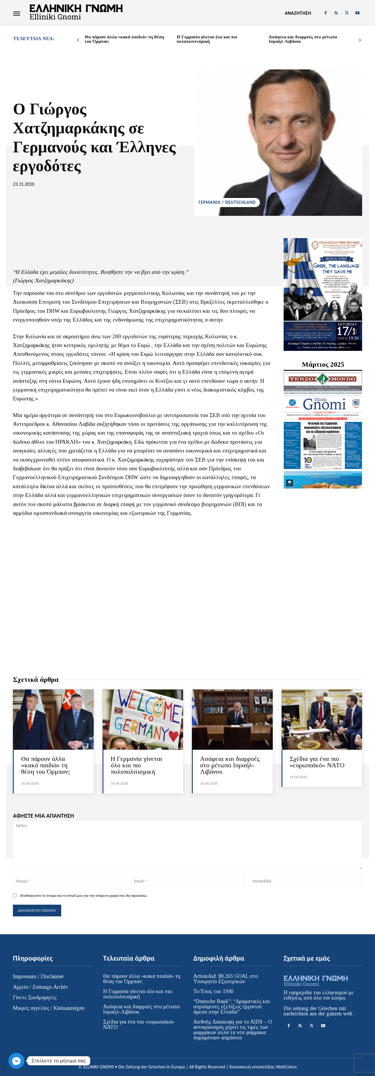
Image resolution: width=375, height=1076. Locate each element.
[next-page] (360, 40)
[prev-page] (78, 40)
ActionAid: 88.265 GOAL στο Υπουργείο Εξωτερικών (225, 978)
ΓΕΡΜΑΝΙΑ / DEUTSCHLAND (227, 202)
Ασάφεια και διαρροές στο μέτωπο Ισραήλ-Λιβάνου (303, 39)
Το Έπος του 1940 (213, 991)
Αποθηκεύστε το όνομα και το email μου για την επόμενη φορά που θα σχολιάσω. (83, 895)
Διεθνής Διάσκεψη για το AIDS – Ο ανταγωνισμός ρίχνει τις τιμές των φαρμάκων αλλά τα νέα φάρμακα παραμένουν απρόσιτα (232, 1030)
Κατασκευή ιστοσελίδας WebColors (262, 1067)
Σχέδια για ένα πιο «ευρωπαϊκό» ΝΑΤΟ (317, 762)
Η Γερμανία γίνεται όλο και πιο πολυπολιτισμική (207, 39)
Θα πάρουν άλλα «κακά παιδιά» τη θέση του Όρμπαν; (124, 39)
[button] (298, 13)
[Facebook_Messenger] (16, 1061)
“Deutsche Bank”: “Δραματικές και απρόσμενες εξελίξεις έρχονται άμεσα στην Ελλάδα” (231, 1006)
